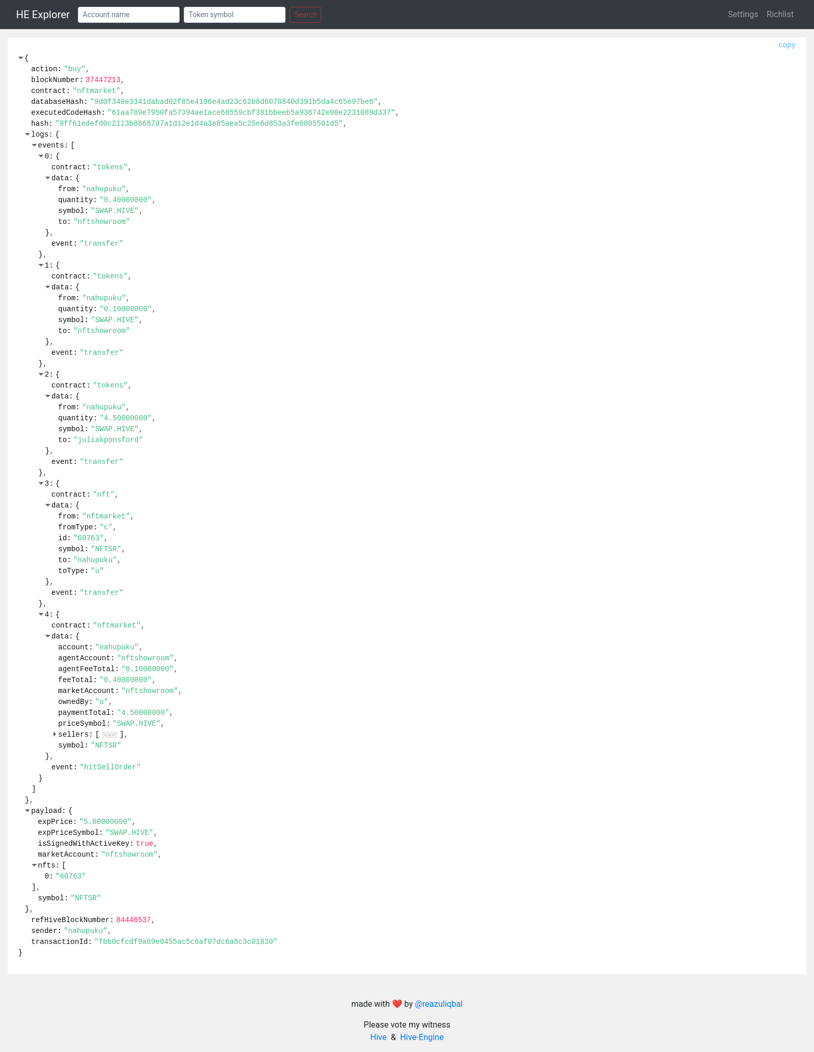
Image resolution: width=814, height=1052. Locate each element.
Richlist (780, 14)
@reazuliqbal (439, 1004)
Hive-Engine (422, 1037)
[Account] (129, 15)
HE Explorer (43, 14)
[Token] (235, 15)
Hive (378, 1037)
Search (305, 14)
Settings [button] (743, 14)
